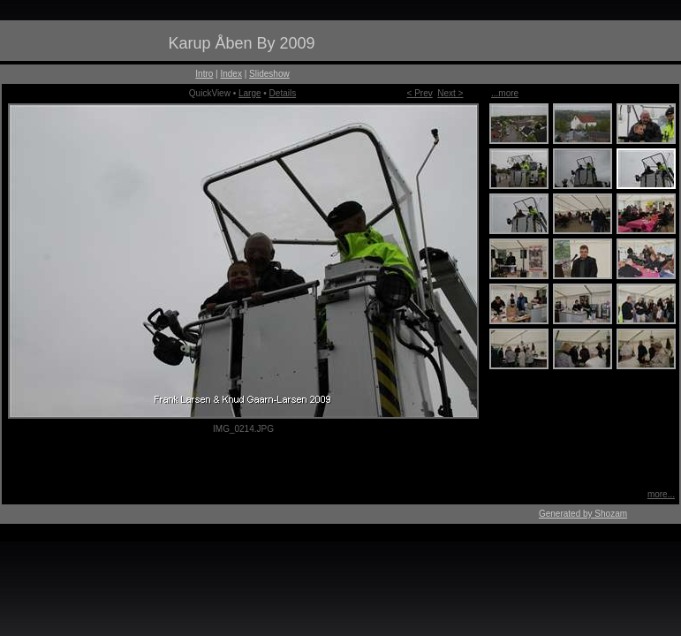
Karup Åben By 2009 (241, 43)
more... (661, 494)
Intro (204, 74)
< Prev (420, 93)
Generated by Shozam (583, 514)
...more (504, 93)
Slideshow (269, 74)
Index (230, 74)
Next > (450, 93)
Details (283, 93)
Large (249, 93)
